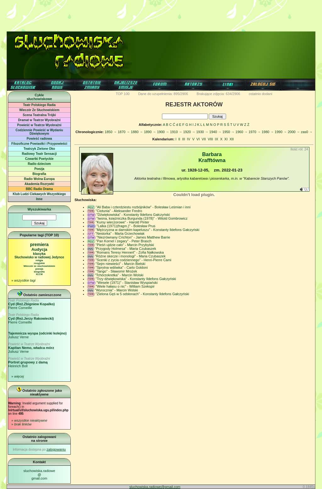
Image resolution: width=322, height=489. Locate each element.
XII (232, 139)
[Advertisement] (161, 14)
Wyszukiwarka (39, 209)
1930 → (202, 132)
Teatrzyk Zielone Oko (39, 148)
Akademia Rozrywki (39, 184)
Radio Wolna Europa (39, 179)
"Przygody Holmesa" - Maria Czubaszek (125, 248)
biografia (39, 271)
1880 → (137, 132)
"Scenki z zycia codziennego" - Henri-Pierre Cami (133, 260)
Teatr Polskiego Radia (39, 105)
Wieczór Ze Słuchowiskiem (39, 110)
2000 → (294, 132)
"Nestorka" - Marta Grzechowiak (119, 233)
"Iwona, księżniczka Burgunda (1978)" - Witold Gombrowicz (142, 218)
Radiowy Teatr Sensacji (39, 153)
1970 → (254, 132)
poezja (39, 268)
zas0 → (307, 132)
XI (225, 139)
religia (39, 260)
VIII (210, 139)
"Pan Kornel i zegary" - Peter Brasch (124, 241)
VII (204, 139)
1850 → (111, 132)
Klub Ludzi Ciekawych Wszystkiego (39, 194)
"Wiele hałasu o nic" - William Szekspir (125, 286)
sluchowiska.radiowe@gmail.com (39, 474)
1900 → (163, 132)
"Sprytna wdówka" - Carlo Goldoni (122, 267)
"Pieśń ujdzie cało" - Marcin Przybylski (125, 245)
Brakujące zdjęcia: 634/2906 (218, 94)
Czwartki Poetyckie (39, 158)
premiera (39, 244)
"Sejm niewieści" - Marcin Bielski (120, 264)
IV (188, 139)
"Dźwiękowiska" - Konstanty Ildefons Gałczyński (133, 214)
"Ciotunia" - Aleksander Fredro (119, 211)
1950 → (228, 132)
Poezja (39, 169)
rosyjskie (39, 263)
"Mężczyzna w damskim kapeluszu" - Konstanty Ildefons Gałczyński (147, 230)
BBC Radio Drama (39, 189)
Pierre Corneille (31, 304)
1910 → (176, 132)
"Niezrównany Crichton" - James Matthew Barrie (133, 237)
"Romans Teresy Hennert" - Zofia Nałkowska (130, 252)
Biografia (39, 174)
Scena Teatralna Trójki (39, 115)
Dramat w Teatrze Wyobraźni (39, 120)
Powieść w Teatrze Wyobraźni (39, 125)
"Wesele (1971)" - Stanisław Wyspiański (127, 282)
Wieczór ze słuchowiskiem (39, 266)
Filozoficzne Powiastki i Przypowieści (39, 143)
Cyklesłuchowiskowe (39, 97)
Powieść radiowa (39, 138)
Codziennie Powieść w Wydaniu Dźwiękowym (39, 131)
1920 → (189, 132)
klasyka (39, 254)
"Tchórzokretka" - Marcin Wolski (119, 275)
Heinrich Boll (29, 362)
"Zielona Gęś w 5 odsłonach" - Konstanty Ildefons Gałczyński (142, 294)
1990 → (281, 132)
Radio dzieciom (39, 164)
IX (216, 139)
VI (198, 139)
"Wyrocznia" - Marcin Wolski (116, 290)
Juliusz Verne (31, 347)
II (179, 139)
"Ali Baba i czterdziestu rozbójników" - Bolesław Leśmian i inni (143, 207)
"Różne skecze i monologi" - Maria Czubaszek (130, 256)
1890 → (150, 132)
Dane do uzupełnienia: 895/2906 (163, 94)
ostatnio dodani (260, 94)
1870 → (124, 132)
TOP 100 (123, 94)
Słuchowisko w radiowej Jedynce (39, 257)
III (183, 139)
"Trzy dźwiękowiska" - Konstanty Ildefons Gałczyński (136, 279)
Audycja (39, 249)
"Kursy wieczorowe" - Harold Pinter (122, 222)
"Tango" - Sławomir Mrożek (116, 271)
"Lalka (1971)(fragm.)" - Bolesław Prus (126, 226)
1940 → (215, 132)
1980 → (268, 132)
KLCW (39, 274)
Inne (39, 199)
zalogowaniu (56, 449)
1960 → (242, 132)
